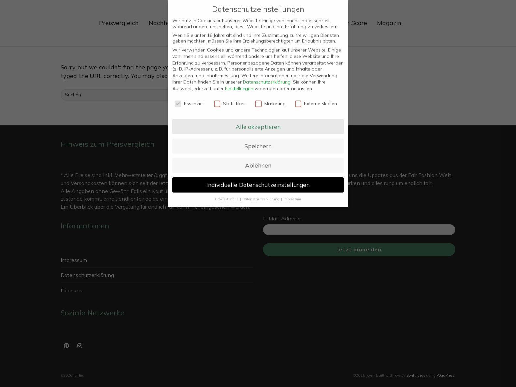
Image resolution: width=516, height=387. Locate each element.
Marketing (270, 99)
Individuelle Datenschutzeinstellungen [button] (258, 179)
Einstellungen (239, 84)
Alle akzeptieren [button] (258, 121)
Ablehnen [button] (258, 160)
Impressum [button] (292, 194)
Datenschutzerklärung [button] (261, 194)
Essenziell (190, 99)
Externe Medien (316, 99)
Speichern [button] (258, 140)
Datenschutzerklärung (267, 77)
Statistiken (230, 99)
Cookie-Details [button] (227, 194)
